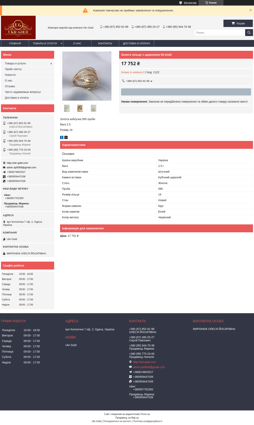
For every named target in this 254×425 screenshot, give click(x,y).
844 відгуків (190, 2)
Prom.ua (145, 414)
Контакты (105, 43)
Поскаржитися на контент (117, 421)
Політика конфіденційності (147, 421)
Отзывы (10, 86)
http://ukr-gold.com (17, 162)
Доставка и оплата (136, 43)
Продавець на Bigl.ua (127, 417)
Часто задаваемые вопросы (23, 92)
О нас (77, 43)
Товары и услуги (45, 43)
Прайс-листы (13, 69)
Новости (10, 74)
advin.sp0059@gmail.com (21, 167)
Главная (15, 43)
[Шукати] (249, 32)
